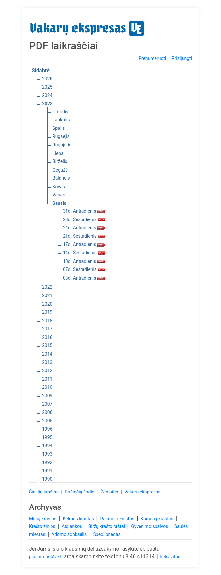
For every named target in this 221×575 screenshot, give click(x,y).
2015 (47, 345)
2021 (47, 295)
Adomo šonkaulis (70, 534)
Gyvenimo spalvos (150, 526)
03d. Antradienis (84, 277)
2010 (47, 387)
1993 (47, 454)
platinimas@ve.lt (46, 556)
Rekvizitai (169, 556)
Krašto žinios (42, 526)
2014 (47, 353)
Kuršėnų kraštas (157, 518)
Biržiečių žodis (80, 491)
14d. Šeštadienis (84, 252)
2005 (47, 420)
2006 (47, 412)
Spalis (58, 128)
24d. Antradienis (84, 227)
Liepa (58, 153)
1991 (47, 470)
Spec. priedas (106, 534)
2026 (47, 78)
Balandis (61, 178)
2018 (47, 320)
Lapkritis (61, 119)
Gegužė (60, 170)
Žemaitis (109, 491)
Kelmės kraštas (79, 518)
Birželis (59, 161)
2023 (47, 103)
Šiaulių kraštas (44, 491)
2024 (47, 95)
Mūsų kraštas (43, 518)
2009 (47, 395)
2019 (47, 312)
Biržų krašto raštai (107, 526)
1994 (47, 445)
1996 (47, 428)
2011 (47, 379)
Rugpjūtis (61, 144)
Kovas (58, 186)
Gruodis (60, 111)
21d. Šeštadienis (84, 236)
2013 (47, 362)
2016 (47, 337)
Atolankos (72, 526)
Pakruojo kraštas (117, 518)
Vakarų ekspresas (143, 491)
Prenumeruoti (152, 58)
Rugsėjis (61, 136)
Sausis (59, 203)
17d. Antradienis (84, 244)
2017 (47, 328)
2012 (47, 370)
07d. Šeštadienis (84, 269)
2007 (47, 404)
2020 (47, 304)
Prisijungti (182, 58)
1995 (47, 437)
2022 (47, 287)
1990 (47, 479)
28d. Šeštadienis (84, 219)
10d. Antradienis (84, 261)
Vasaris (59, 194)
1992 (47, 462)
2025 (47, 87)
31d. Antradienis (84, 211)
